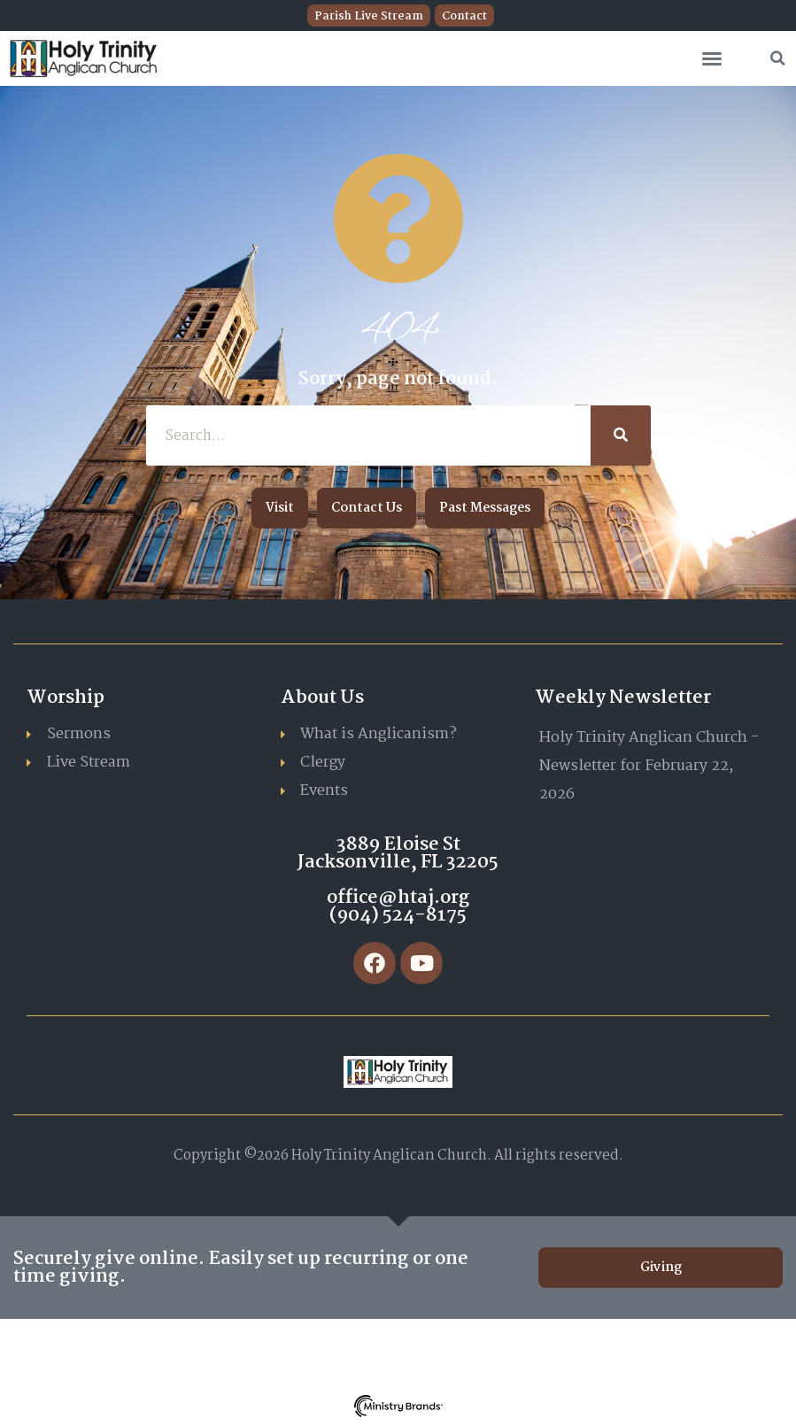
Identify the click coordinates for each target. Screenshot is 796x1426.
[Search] (621, 435)
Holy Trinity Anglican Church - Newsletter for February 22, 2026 (649, 766)
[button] (712, 58)
